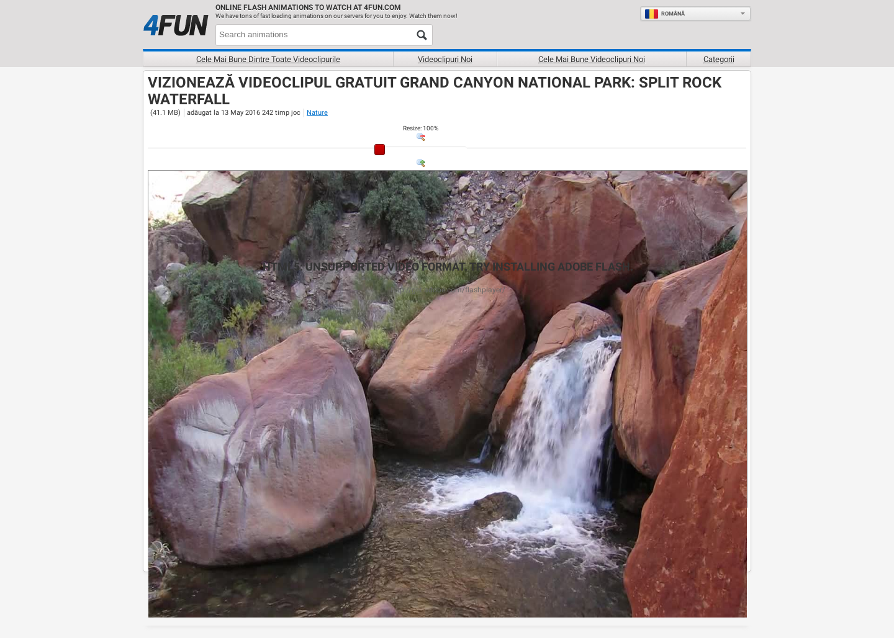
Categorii (718, 59)
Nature (317, 113)
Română (664, 14)
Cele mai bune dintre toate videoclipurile (268, 59)
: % (420, 128)
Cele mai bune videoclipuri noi (591, 59)
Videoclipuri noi (445, 59)
